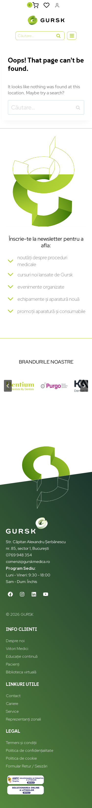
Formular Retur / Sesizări (26, 766)
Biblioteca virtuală (21, 672)
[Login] (57, 5)
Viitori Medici (17, 648)
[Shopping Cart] (35, 5)
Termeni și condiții (21, 742)
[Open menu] (72, 36)
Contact (13, 695)
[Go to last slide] (8, 386)
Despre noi (15, 640)
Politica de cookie (21, 758)
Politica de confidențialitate (29, 750)
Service (12, 711)
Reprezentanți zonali (23, 719)
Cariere (12, 703)
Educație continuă (22, 656)
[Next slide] (84, 386)
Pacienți (12, 664)
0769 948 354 (19, 555)
